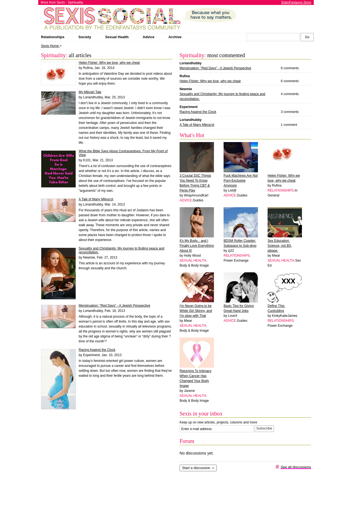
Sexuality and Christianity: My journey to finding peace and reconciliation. (121, 250)
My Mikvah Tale (90, 92)
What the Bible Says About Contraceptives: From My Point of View (123, 153)
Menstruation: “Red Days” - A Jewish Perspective (114, 305)
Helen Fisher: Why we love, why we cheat (109, 63)
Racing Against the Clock (97, 350)
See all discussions (295, 467)
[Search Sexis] (307, 37)
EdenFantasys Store (296, 2)
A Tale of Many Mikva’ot (96, 199)
